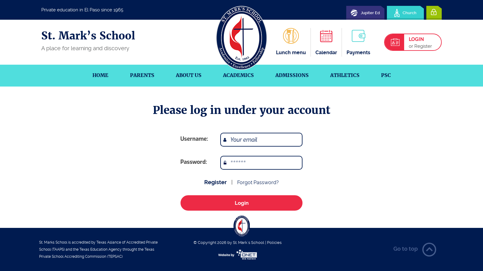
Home (100, 75)
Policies (274, 242)
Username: (194, 139)
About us (188, 75)
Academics (238, 75)
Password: (194, 162)
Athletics (344, 75)
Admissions (292, 75)
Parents (142, 75)
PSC (386, 75)
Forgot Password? (258, 182)
